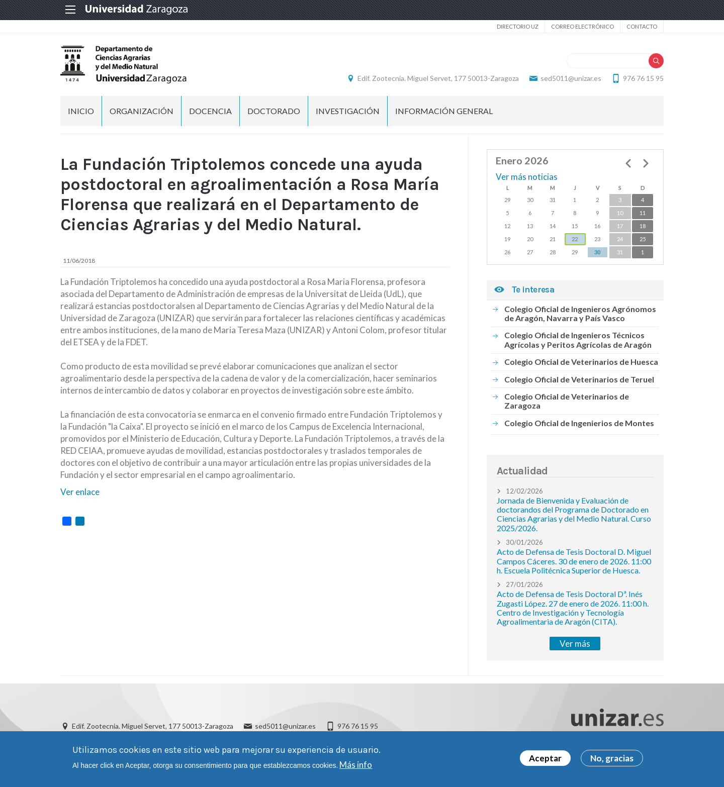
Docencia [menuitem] (210, 111)
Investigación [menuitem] (348, 111)
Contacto (641, 26)
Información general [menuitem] (444, 111)
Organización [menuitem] (141, 111)
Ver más (575, 643)
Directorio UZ (517, 26)
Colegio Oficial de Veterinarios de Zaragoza (566, 400)
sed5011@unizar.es (570, 78)
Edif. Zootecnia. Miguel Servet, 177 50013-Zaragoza (438, 78)
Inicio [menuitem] (81, 111)
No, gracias (612, 759)
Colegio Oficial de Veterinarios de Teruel (579, 379)
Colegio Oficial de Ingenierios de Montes (579, 423)
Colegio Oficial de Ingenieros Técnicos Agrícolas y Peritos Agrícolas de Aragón (578, 339)
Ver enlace (80, 491)
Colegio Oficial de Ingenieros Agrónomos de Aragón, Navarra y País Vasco (580, 313)
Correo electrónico (582, 26)
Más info (355, 765)
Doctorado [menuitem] (273, 111)
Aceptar (545, 759)
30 (597, 252)
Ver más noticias (527, 176)
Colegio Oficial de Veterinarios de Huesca (581, 361)
